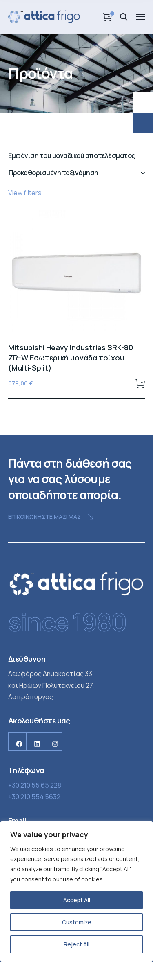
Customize (76, 922)
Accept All (76, 900)
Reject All (76, 944)
